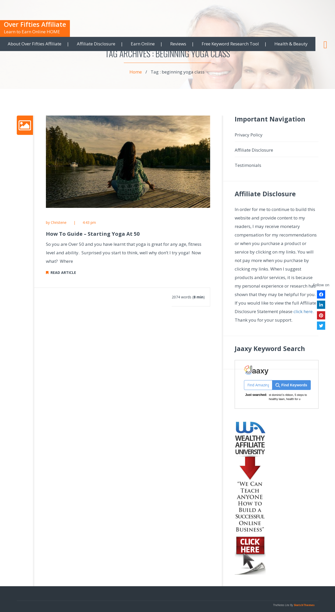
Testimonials (248, 165)
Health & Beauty (291, 44)
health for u (293, 399)
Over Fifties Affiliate (35, 24)
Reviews (178, 44)
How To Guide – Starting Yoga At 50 (93, 233)
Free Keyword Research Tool (230, 44)
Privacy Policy (249, 135)
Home (135, 72)
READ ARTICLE (61, 272)
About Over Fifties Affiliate (34, 44)
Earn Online (143, 44)
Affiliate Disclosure (96, 44)
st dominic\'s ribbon (281, 394)
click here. (303, 311)
